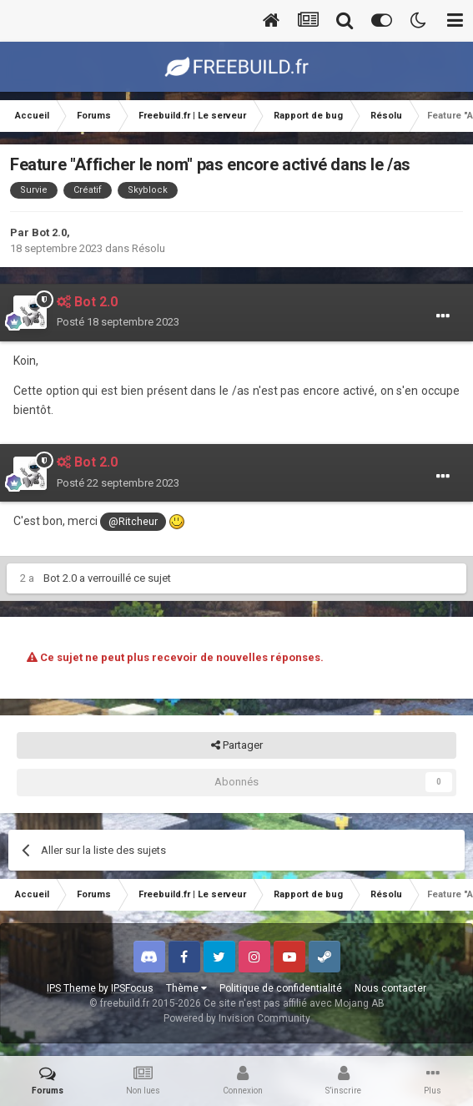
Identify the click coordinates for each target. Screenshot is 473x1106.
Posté (118, 322)
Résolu (148, 248)
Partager (237, 745)
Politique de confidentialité (280, 988)
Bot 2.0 (49, 232)
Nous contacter (390, 988)
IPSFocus (132, 988)
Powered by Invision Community (237, 1018)
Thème (186, 988)
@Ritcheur (133, 521)
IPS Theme (71, 988)
